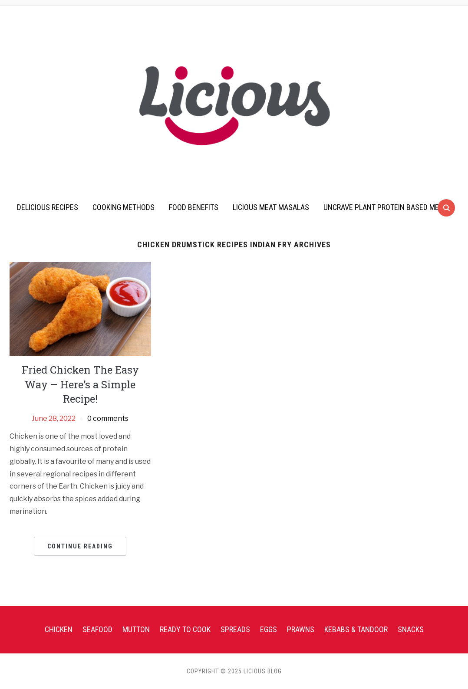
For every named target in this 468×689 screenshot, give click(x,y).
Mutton (136, 629)
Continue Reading (80, 546)
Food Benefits (193, 207)
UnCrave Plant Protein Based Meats (387, 207)
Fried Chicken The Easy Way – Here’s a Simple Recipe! (80, 384)
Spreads (235, 629)
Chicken (59, 629)
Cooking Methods (123, 207)
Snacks (411, 629)
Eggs (268, 629)
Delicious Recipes (47, 207)
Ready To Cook (185, 629)
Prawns (300, 629)
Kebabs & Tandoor (356, 629)
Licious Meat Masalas (271, 207)
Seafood (97, 629)
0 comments (108, 418)
